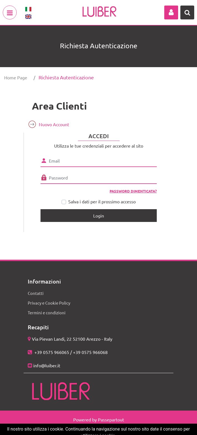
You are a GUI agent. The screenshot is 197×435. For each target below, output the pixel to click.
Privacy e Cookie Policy (49, 302)
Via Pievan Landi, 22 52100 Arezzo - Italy (72, 339)
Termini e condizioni (46, 312)
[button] (171, 12)
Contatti (36, 293)
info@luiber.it (46, 365)
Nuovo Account (54, 124)
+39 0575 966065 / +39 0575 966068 (70, 352)
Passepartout (111, 419)
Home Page (15, 77)
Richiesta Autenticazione (66, 77)
